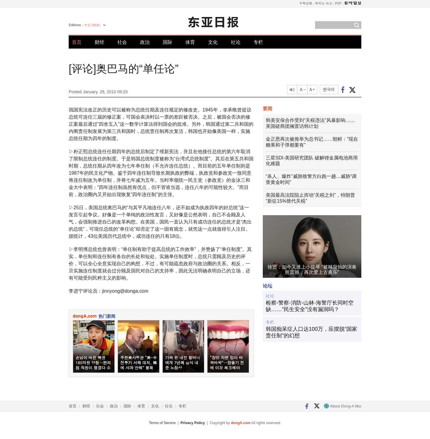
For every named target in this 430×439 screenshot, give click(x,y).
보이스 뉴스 (324, 3)
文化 (213, 42)
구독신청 (305, 3)
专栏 (258, 42)
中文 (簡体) (92, 25)
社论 (235, 42)
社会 (122, 42)
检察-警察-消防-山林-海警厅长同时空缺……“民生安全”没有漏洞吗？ (310, 306)
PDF (338, 3)
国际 (167, 42)
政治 (145, 42)
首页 (77, 42)
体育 (190, 42)
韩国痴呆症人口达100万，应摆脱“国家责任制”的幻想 (311, 332)
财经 (99, 42)
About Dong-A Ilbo (342, 406)
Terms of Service (162, 423)
